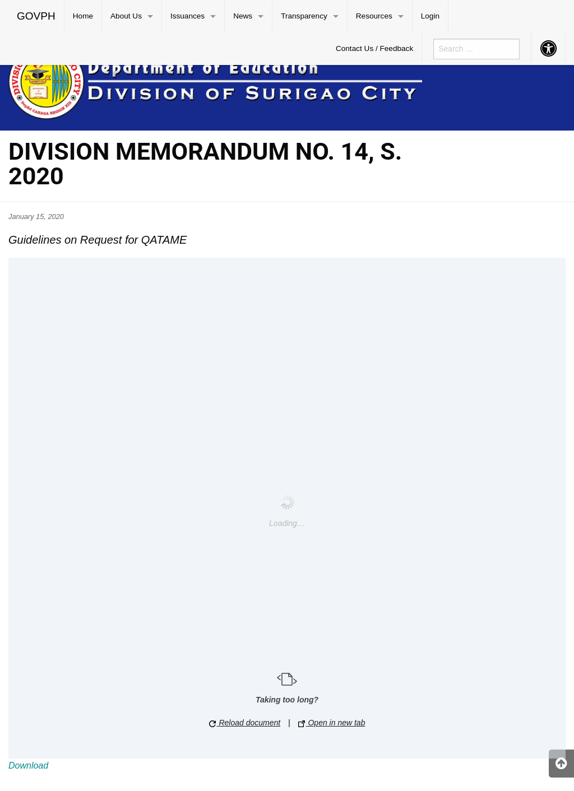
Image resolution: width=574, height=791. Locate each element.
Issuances (187, 16)
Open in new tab (331, 722)
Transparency (304, 16)
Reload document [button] (245, 722)
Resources (374, 16)
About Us (126, 16)
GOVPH (36, 16)
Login (430, 16)
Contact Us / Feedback (374, 48)
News (242, 16)
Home (83, 16)
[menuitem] (36, 16)
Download (28, 765)
